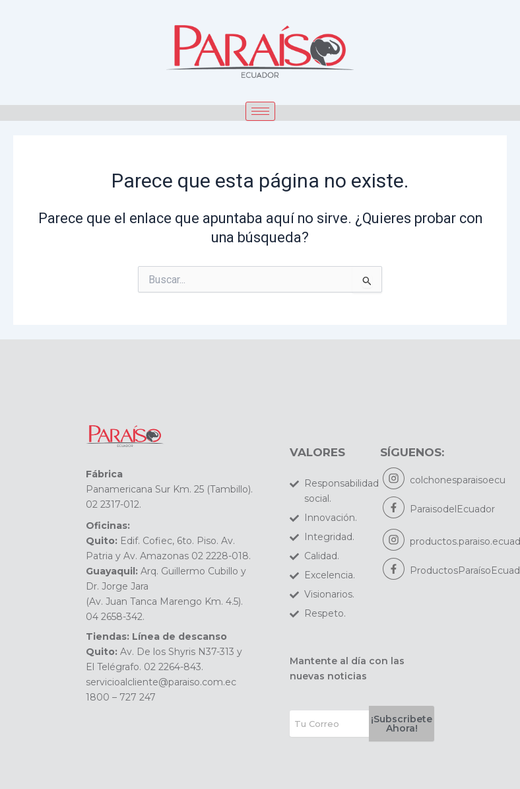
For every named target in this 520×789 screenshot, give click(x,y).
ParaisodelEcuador (452, 509)
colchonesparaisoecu (457, 480)
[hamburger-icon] (260, 111)
